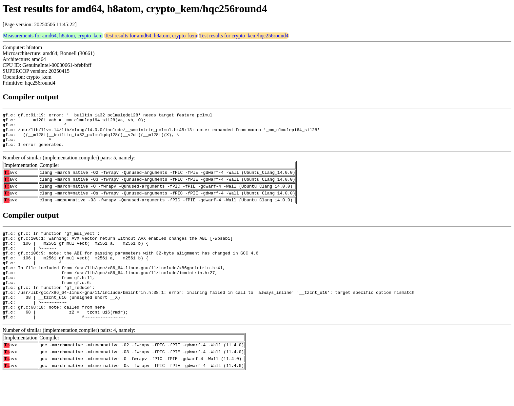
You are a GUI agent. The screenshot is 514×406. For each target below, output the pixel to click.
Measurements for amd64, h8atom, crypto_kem (53, 35)
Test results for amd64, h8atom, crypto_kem (151, 35)
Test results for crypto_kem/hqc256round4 (243, 35)
